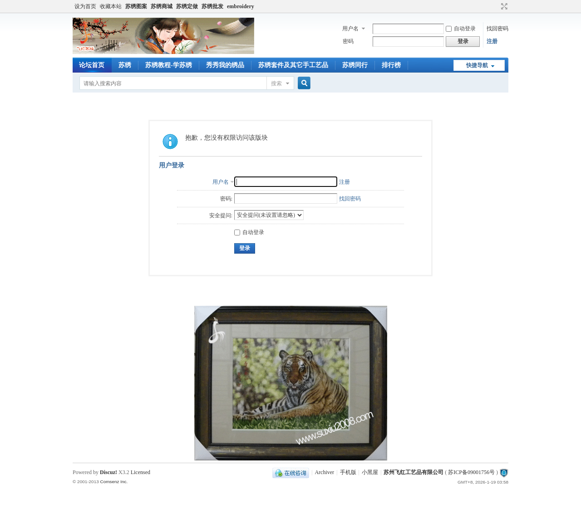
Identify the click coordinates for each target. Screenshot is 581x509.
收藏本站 (111, 6)
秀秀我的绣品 (225, 65)
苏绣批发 (212, 6)
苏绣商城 (161, 6)
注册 (492, 41)
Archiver (324, 472)
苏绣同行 (355, 65)
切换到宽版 (503, 6)
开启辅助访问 (495, 6)
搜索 (276, 83)
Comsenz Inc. (114, 481)
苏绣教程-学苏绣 (168, 65)
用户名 (350, 28)
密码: (226, 199)
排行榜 (391, 65)
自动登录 (461, 28)
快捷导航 (477, 65)
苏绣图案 (136, 6)
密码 (348, 41)
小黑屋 (370, 472)
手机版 (348, 472)
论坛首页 (91, 65)
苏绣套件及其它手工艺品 (293, 65)
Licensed (140, 472)
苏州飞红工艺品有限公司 (413, 472)
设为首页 (85, 6)
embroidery (240, 6)
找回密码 (497, 28)
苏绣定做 (187, 6)
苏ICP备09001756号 (471, 472)
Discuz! (108, 472)
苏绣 (124, 65)
